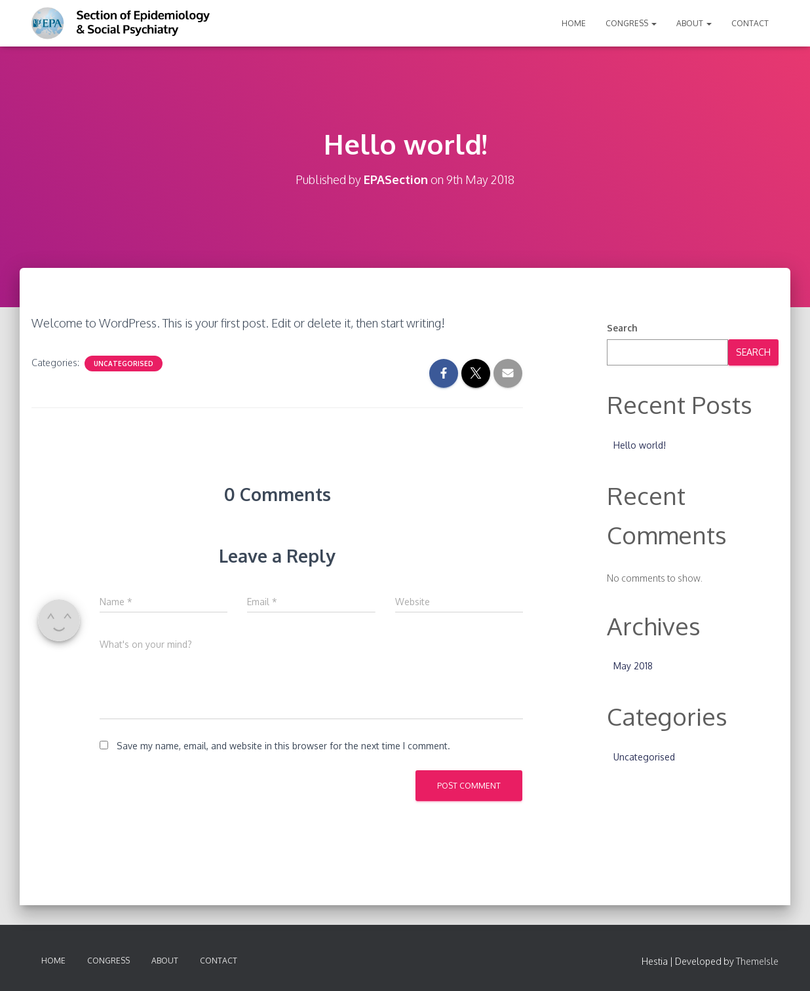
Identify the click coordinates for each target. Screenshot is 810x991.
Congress (631, 23)
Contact (750, 23)
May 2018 (633, 665)
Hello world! (639, 445)
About (694, 23)
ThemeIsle (757, 961)
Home (574, 23)
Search (622, 327)
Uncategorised (123, 363)
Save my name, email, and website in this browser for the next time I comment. (283, 745)
